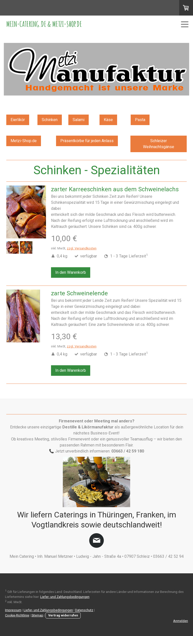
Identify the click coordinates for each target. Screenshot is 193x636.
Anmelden (180, 621)
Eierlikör (18, 119)
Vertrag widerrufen (63, 615)
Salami (78, 119)
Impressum (13, 610)
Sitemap (37, 615)
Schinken (50, 119)
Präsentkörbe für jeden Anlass (87, 140)
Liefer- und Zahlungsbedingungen (64, 597)
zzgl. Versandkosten (81, 248)
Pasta (140, 119)
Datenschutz (84, 610)
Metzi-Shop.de (24, 140)
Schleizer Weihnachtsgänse (158, 143)
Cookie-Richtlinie (17, 615)
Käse (108, 119)
